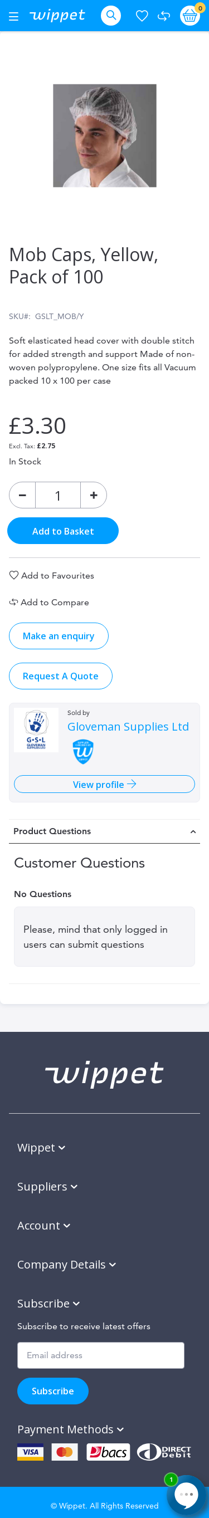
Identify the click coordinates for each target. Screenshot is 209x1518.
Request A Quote (61, 676)
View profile (100, 784)
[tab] (104, 831)
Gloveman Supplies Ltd (128, 726)
